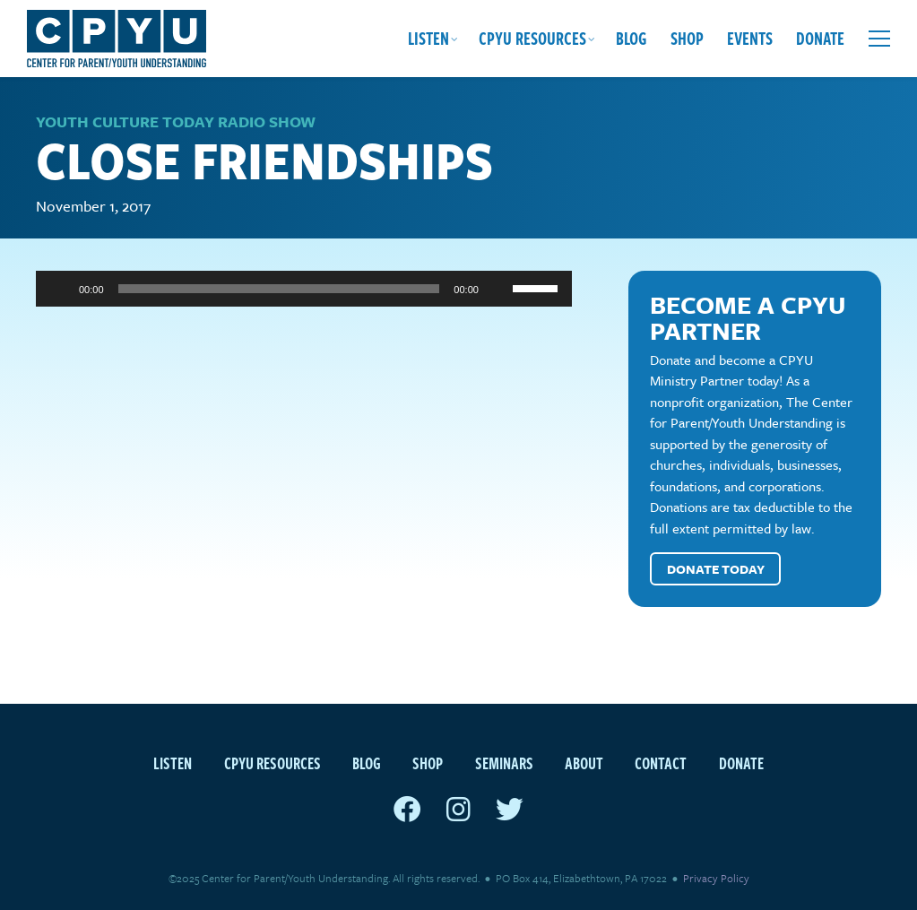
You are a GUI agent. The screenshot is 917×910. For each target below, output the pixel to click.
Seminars (504, 762)
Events (750, 38)
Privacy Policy (716, 878)
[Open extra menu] (879, 38)
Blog (631, 38)
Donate (820, 38)
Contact (661, 762)
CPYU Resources (532, 38)
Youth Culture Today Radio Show (176, 121)
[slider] (279, 288)
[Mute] (498, 289)
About (584, 762)
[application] (304, 289)
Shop (687, 38)
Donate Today (716, 568)
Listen (428, 38)
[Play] (59, 289)
